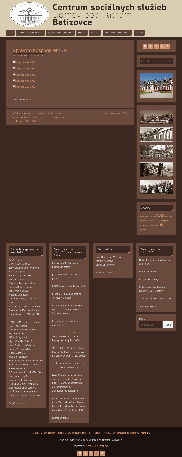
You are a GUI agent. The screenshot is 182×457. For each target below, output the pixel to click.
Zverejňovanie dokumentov (125, 433)
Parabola (90, 446)
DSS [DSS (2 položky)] (160, 215)
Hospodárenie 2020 (25, 68)
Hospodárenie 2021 (25, 62)
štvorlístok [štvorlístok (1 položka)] (143, 229)
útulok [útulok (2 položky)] (164, 224)
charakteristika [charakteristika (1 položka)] (144, 216)
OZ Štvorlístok (36, 55)
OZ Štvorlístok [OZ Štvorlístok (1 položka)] (159, 221)
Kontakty (145, 433)
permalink (30, 99)
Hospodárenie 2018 (25, 81)
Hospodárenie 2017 (25, 87)
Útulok (97, 433)
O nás (35, 433)
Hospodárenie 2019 (25, 75)
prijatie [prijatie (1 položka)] (149, 225)
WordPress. (102, 446)
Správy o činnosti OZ (115, 113)
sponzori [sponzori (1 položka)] (155, 225)
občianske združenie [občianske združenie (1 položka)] (146, 221)
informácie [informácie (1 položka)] (168, 216)
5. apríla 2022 (20, 55)
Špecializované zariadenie (79, 433)
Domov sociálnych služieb (53, 433)
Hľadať (142, 319)
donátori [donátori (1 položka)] (153, 216)
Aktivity (107, 433)
